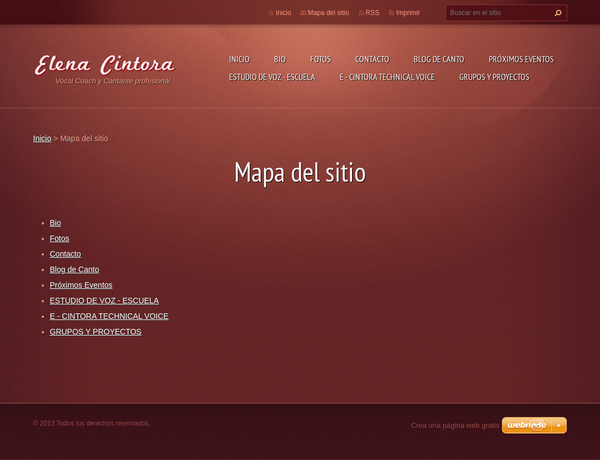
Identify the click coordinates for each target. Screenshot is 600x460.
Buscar (556, 12)
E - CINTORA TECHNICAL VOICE (387, 76)
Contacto (372, 58)
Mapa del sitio (328, 13)
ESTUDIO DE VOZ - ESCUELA (272, 76)
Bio (280, 58)
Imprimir (408, 13)
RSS (373, 13)
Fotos (320, 58)
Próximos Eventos (521, 58)
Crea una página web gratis (455, 425)
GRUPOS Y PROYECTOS (494, 76)
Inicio (239, 58)
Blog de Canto (439, 58)
